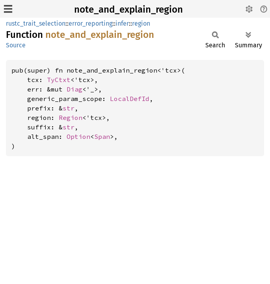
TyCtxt (59, 80)
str (68, 108)
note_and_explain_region (128, 9)
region (141, 23)
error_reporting (90, 23)
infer (122, 23)
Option (78, 136)
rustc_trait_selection (35, 23)
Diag (74, 89)
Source (16, 45)
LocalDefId (129, 99)
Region (70, 117)
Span (102, 136)
